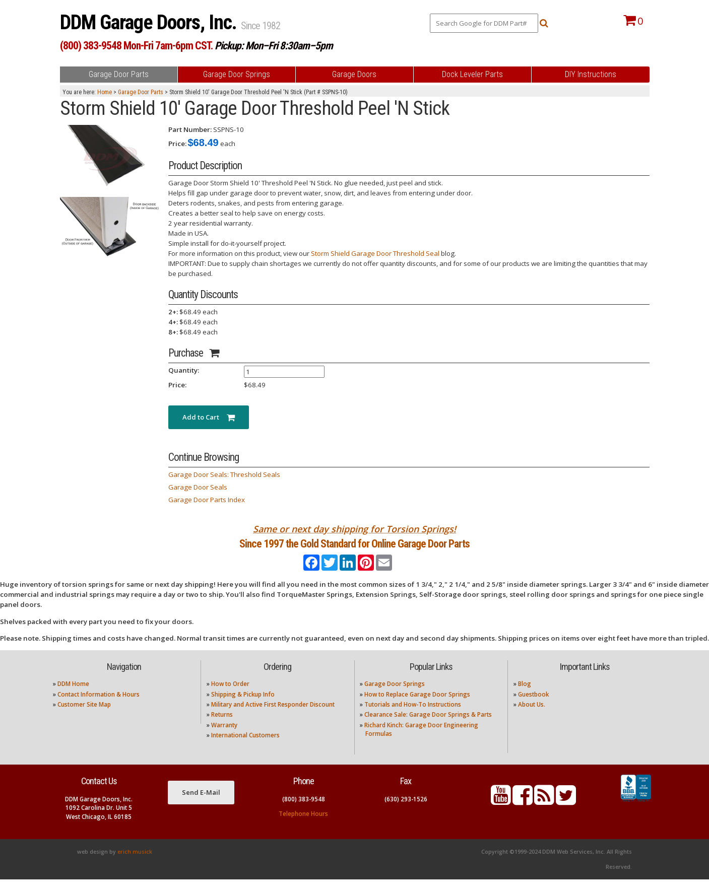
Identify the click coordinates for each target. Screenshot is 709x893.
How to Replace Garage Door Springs (417, 707)
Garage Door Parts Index (206, 499)
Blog (524, 697)
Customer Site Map (84, 718)
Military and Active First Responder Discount (273, 718)
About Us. (531, 718)
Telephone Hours (303, 827)
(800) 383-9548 (303, 812)
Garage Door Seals (197, 487)
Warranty (224, 738)
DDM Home (73, 697)
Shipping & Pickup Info (243, 707)
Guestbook (533, 707)
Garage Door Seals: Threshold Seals (224, 474)
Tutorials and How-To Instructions (412, 718)
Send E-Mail (201, 805)
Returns (222, 728)
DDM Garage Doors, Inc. (150, 22)
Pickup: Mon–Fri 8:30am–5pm (274, 45)
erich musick (134, 865)
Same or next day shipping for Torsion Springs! (354, 529)
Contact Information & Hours (98, 707)
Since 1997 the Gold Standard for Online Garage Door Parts (354, 550)
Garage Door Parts (140, 92)
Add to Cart (208, 417)
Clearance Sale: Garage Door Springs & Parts (428, 728)
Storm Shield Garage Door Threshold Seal (375, 253)
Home (104, 92)
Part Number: (190, 129)
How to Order (230, 697)
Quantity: (183, 370)
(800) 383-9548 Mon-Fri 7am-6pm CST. (136, 45)
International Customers (245, 748)
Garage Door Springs (394, 697)
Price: (177, 143)
